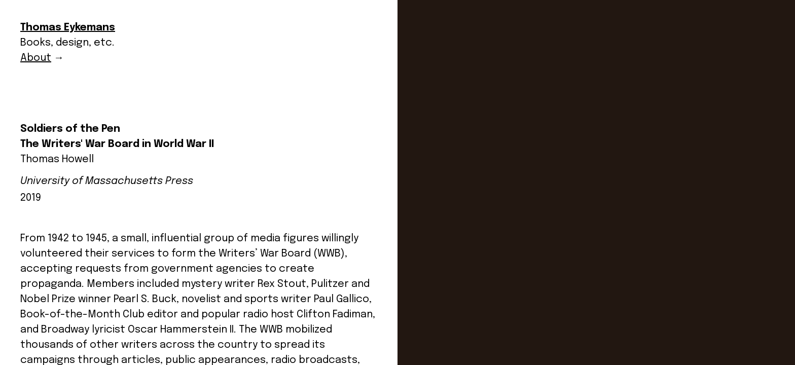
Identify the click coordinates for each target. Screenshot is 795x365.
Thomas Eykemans (67, 27)
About (35, 58)
